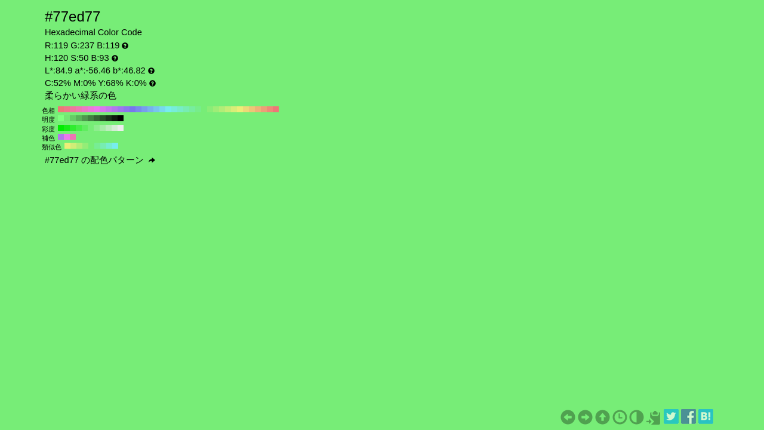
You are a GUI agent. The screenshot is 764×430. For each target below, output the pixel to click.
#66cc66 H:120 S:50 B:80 (73, 118)
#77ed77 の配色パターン (100, 160)
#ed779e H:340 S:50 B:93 (73, 109)
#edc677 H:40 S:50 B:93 (252, 109)
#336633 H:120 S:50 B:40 (97, 118)
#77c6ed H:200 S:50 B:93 (156, 109)
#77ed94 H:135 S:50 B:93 (97, 146)
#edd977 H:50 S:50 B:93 (246, 109)
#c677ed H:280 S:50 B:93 (109, 109)
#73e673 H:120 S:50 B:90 (67, 118)
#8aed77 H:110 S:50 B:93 (210, 109)
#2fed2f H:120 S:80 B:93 (73, 128)
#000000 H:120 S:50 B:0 (121, 118)
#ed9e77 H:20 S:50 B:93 (264, 109)
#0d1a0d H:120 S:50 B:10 (115, 118)
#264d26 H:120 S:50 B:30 (103, 118)
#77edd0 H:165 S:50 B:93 (109, 146)
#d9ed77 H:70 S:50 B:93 (234, 109)
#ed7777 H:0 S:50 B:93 (276, 109)
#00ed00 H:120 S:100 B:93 (61, 128)
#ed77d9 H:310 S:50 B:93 (91, 109)
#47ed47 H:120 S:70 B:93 (79, 128)
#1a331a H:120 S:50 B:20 (109, 118)
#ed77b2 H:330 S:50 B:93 (79, 109)
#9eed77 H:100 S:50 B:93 (216, 109)
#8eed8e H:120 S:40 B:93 (97, 128)
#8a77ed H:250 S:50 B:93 (127, 109)
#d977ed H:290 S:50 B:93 (103, 109)
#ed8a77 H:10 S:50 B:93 (270, 109)
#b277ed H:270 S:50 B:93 (115, 109)
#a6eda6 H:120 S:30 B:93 (103, 128)
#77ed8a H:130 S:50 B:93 (198, 109)
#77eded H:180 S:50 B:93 (168, 109)
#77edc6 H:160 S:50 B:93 (180, 109)
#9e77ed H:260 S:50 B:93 (121, 109)
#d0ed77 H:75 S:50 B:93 (73, 146)
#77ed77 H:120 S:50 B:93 (204, 109)
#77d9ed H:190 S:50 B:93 (162, 109)
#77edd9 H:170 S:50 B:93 (174, 109)
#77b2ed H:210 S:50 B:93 (150, 109)
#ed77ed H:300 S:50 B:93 (97, 109)
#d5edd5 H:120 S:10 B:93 (115, 128)
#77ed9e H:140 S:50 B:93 (192, 109)
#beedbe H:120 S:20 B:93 (109, 128)
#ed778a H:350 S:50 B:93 (67, 109)
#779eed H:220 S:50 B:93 (144, 109)
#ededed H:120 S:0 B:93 (121, 128)
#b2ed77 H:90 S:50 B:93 (222, 109)
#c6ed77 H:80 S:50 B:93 (228, 109)
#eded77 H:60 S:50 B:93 (240, 109)
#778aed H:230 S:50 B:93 (138, 109)
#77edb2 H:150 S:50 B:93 (186, 109)
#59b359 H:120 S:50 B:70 (79, 118)
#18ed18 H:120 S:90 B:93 (67, 128)
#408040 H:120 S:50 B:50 (91, 118)
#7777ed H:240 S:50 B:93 (132, 109)
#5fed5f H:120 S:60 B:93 (85, 128)
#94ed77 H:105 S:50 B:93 (85, 146)
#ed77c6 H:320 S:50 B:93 (85, 109)
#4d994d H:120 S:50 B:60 (85, 118)
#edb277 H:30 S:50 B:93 (258, 109)
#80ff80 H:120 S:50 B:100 (61, 118)
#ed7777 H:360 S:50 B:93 (61, 109)
